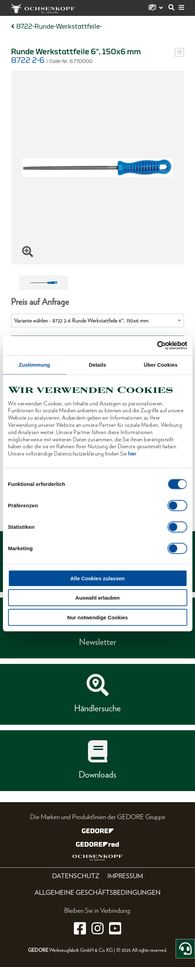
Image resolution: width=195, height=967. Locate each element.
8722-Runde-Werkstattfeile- (59, 26)
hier (132, 453)
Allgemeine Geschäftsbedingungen (97, 892)
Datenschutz (75, 876)
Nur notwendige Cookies (97, 617)
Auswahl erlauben (97, 598)
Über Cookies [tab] (161, 364)
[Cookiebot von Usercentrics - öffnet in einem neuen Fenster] (157, 345)
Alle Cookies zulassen (97, 578)
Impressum (125, 876)
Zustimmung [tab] (34, 364)
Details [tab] (97, 364)
